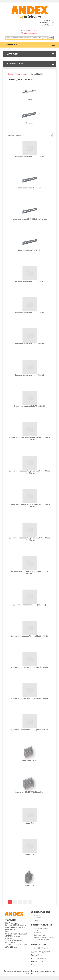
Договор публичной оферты (43, 937)
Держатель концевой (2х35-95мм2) (29, 281)
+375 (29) (29, 30)
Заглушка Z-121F (29, 823)
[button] (53, 54)
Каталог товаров (22, 74)
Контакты (37, 920)
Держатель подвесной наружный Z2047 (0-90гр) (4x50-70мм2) (29, 505)
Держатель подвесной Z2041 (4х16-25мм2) (29, 636)
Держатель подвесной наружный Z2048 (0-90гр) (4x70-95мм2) (29, 539)
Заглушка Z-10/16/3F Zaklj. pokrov (29, 792)
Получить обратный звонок (40, 965)
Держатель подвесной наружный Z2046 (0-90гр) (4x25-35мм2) (29, 472)
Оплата (36, 931)
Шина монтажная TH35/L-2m (29, 250)
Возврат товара (39, 935)
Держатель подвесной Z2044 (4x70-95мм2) (29, 729)
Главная (11, 74)
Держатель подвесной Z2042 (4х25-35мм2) (29, 667)
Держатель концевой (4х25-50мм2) (29, 344)
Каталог (12, 54)
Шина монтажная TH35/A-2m (29, 188)
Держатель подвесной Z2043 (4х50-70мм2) (29, 698)
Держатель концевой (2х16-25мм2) (29, 156)
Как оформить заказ (40, 928)
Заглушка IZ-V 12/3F (29, 761)
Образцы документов (41, 939)
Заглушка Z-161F (29, 854)
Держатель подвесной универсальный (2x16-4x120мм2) (29, 572)
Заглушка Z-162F (29, 885)
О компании (37, 918)
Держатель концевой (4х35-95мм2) (29, 375)
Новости (36, 916)
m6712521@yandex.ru (30, 33)
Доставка (37, 933)
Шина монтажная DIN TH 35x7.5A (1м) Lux (29, 219)
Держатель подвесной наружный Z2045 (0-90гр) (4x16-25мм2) (29, 438)
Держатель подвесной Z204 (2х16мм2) (29, 605)
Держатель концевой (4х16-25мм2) (29, 312)
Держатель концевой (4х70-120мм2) (29, 406)
